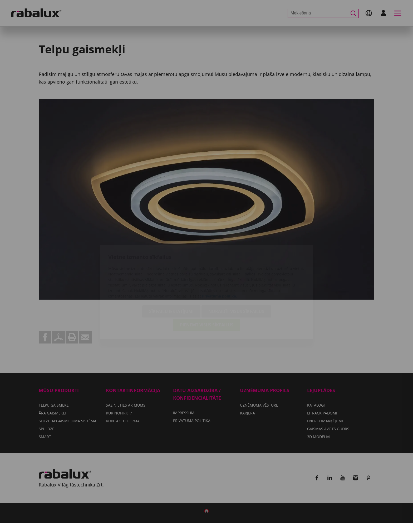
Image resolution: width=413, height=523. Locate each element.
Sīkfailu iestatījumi (171, 281)
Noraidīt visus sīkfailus (236, 281)
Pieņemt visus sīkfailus (206, 294)
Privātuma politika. (219, 265)
